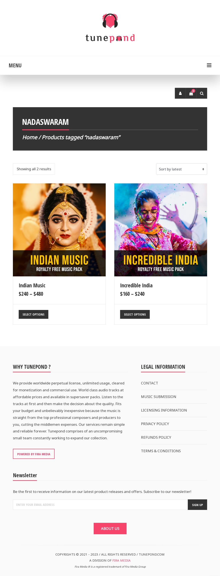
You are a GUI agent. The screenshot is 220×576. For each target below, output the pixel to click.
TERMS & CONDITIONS (161, 450)
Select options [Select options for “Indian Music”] (33, 314)
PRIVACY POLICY (155, 423)
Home (29, 137)
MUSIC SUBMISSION (158, 396)
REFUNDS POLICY (156, 437)
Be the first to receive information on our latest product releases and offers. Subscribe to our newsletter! (102, 491)
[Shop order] (181, 169)
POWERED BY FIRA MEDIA (33, 454)
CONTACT (149, 383)
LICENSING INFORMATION (164, 410)
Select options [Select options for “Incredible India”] (135, 314)
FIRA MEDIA (121, 560)
